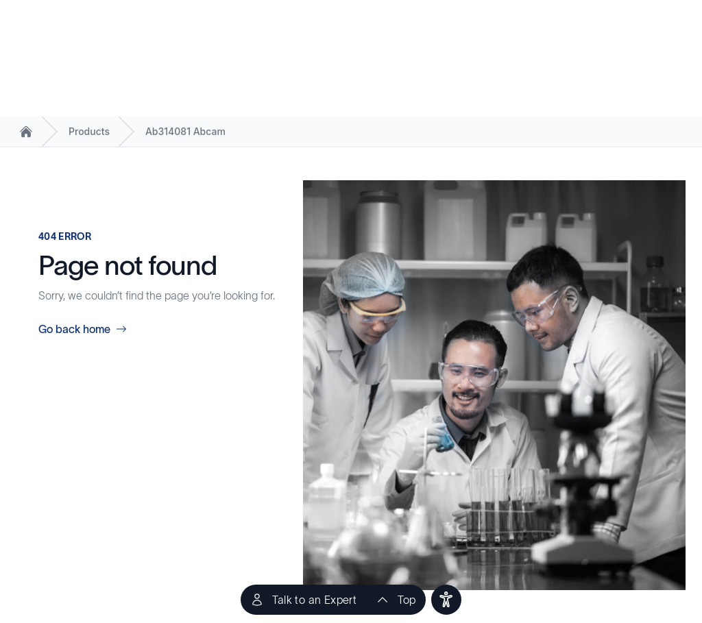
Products (89, 131)
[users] (446, 600)
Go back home (82, 329)
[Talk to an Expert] (303, 600)
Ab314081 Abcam (185, 131)
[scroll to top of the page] (395, 600)
